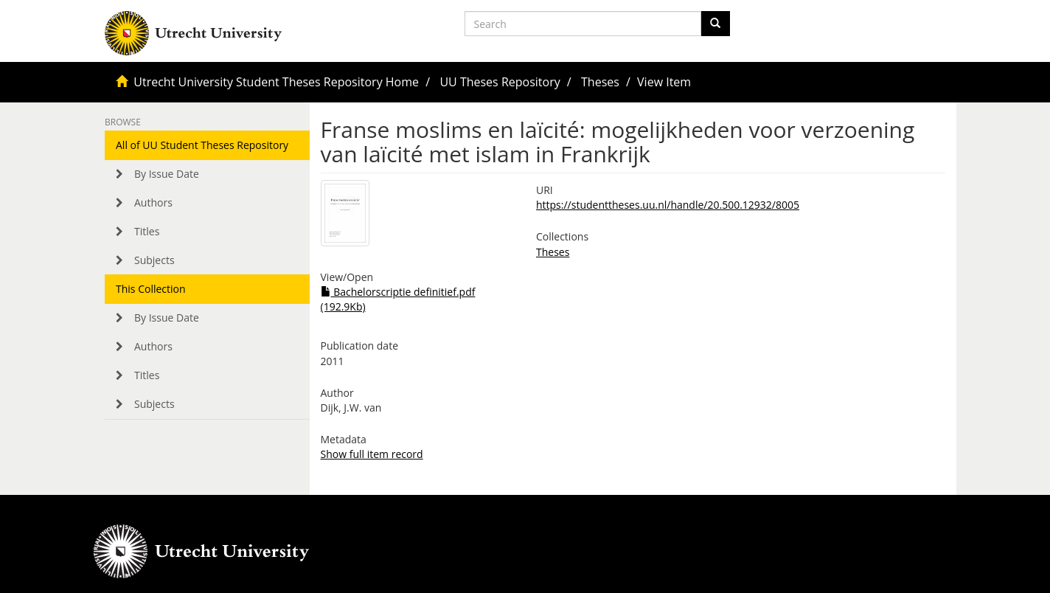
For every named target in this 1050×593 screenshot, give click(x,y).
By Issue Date (166, 174)
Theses (600, 82)
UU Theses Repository (499, 82)
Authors (153, 202)
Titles (146, 231)
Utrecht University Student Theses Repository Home (276, 82)
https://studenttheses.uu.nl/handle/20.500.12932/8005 (667, 205)
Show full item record (372, 454)
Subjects (154, 260)
